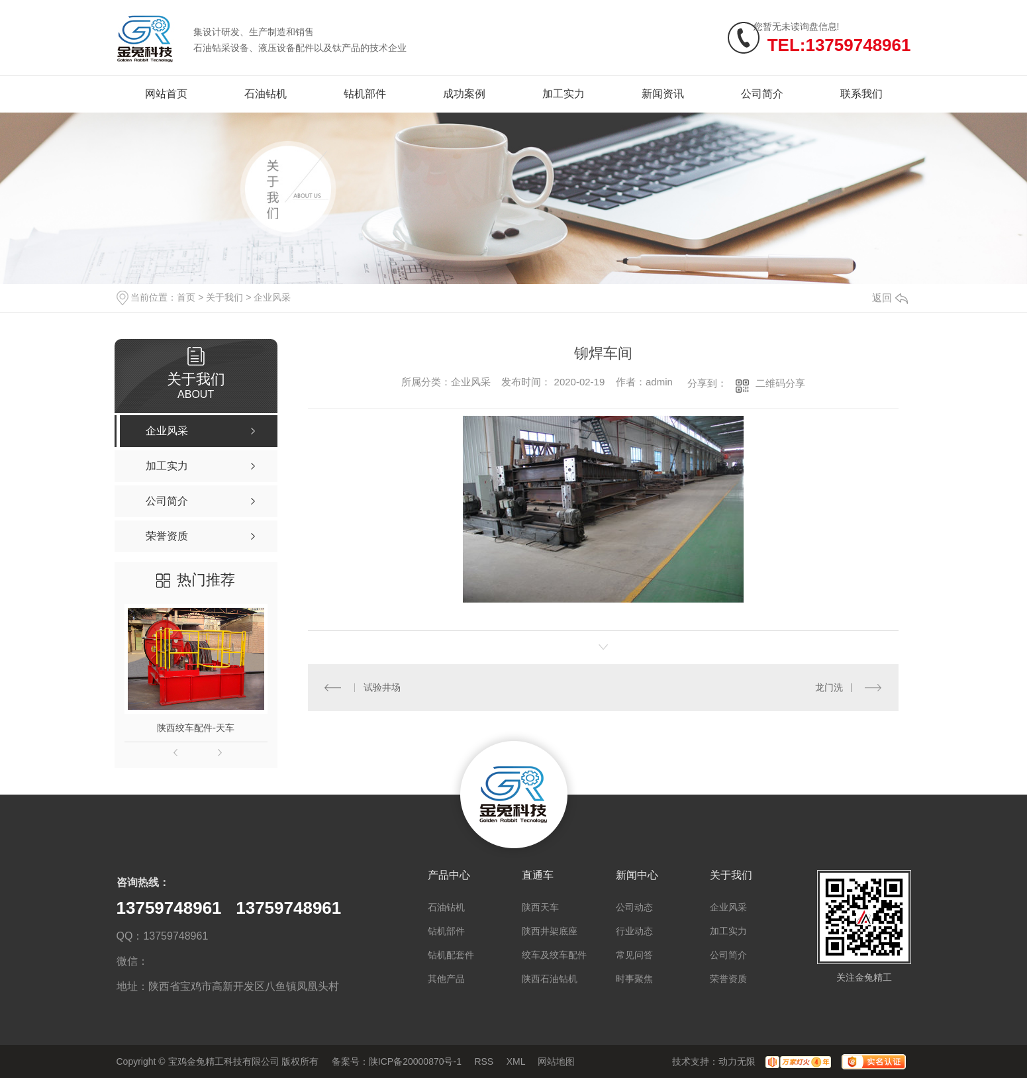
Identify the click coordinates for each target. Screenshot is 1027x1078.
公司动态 (634, 907)
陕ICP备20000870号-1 (415, 1061)
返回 (890, 297)
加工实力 (563, 93)
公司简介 (762, 93)
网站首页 (166, 93)
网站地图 (556, 1061)
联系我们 (861, 93)
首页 (186, 297)
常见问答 (634, 955)
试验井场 (382, 687)
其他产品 (446, 978)
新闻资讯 (663, 93)
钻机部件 (365, 93)
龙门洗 (829, 687)
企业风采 (272, 297)
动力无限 (737, 1061)
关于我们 (224, 297)
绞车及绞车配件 (554, 955)
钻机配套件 (451, 955)
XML (516, 1061)
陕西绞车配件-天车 (195, 727)
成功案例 (464, 93)
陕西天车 (540, 907)
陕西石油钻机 (549, 978)
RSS (483, 1061)
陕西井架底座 (549, 931)
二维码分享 (780, 383)
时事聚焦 (634, 978)
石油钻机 (265, 93)
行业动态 (634, 931)
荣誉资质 (728, 978)
